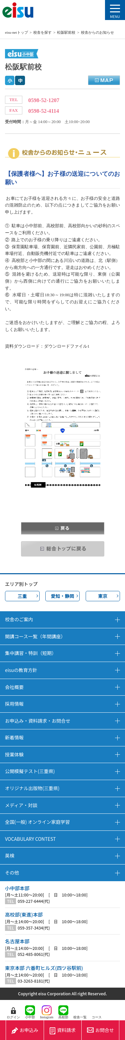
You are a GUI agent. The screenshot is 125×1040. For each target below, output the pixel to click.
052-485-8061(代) (34, 954)
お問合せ (100, 1030)
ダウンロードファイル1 (66, 346)
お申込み (24, 1030)
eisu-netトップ (16, 32)
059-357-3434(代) (34, 928)
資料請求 (63, 1030)
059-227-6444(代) (34, 901)
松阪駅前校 (66, 32)
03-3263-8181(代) (34, 981)
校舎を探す (42, 32)
